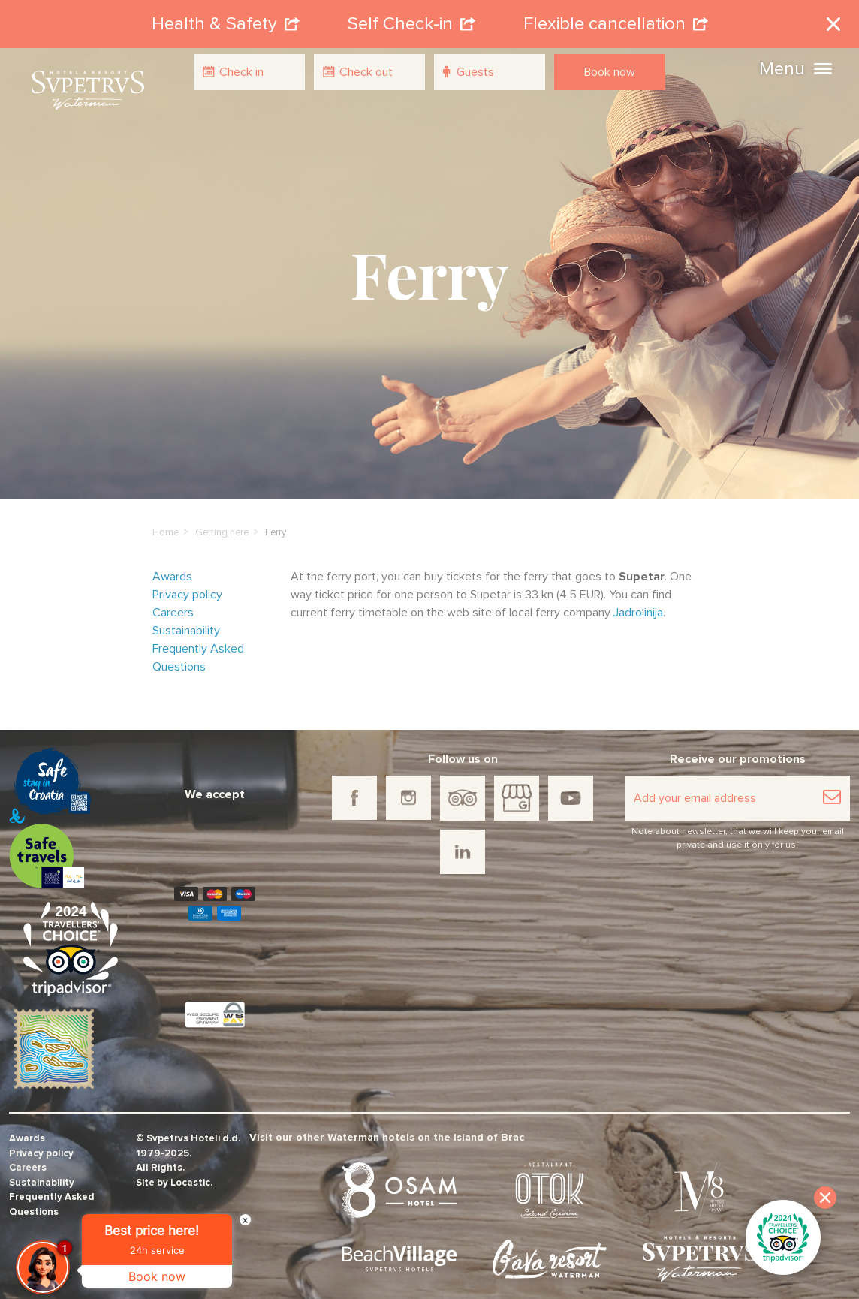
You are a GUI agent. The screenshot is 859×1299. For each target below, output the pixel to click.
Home (165, 521)
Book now (609, 72)
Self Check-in (411, 18)
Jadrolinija (638, 601)
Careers (173, 601)
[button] (822, 67)
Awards (172, 565)
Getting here (222, 521)
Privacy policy (187, 583)
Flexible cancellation (615, 18)
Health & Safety (226, 18)
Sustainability (186, 619)
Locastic (190, 1171)
